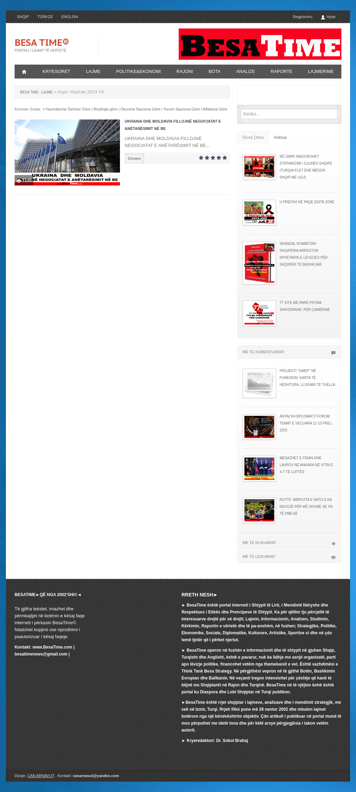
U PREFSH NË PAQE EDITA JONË (307, 202)
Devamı (134, 158)
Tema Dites (253, 137)
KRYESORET (56, 71)
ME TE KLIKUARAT (289, 542)
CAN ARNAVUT (40, 776)
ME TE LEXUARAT (289, 556)
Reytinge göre (106, 109)
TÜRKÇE (45, 17)
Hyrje (328, 17)
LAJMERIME (321, 71)
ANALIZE (245, 71)
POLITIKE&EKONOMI (138, 71)
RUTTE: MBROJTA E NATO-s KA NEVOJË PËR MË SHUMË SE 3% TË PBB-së (306, 506)
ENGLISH (69, 17)
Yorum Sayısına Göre (181, 109)
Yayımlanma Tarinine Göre (68, 109)
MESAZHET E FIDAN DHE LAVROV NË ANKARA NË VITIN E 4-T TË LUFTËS (306, 465)
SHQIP (23, 17)
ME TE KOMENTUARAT (289, 351)
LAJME (93, 71)
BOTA (214, 71)
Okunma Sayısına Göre (141, 109)
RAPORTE (282, 71)
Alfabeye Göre (215, 109)
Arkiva (280, 137)
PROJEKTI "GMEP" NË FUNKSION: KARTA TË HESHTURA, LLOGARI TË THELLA (307, 378)
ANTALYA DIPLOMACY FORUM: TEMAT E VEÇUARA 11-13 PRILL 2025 (306, 423)
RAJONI (185, 71)
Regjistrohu (303, 17)
